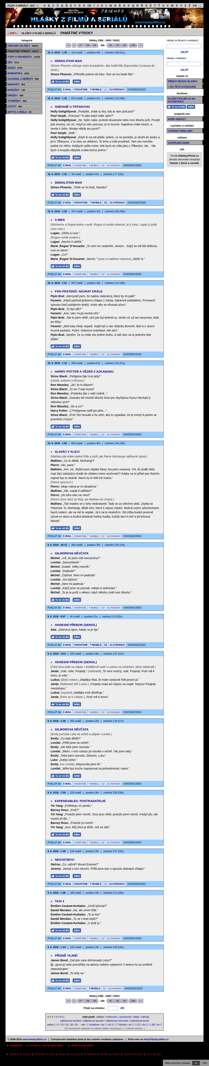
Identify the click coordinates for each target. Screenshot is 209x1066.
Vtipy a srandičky (24, 56)
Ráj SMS (104, 1054)
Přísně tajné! (64, 955)
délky (136, 1016)
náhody (145, 1016)
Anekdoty (14, 1054)
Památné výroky (77, 33)
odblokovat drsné (139, 1020)
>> (140, 45)
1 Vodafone (93, 1024)
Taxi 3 (57, 901)
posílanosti (125, 1016)
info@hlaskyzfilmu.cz (156, 1039)
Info (204, 1063)
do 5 (110, 1024)
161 (110, 45)
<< (68, 45)
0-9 (194, 5)
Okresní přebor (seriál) (74, 625)
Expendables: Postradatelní (78, 801)
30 (71, 1024)
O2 (105, 89)
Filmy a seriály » (23, 5)
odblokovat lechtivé (70, 1020)
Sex (13, 62)
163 (124, 45)
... (200, 5)
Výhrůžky (17, 101)
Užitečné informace (133, 1054)
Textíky (116, 1054)
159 (94, 45)
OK (196, 1063)
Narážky (16, 90)
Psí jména (75, 1054)
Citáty (15, 106)
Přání (51, 1054)
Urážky (15, 95)
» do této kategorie (182, 86)
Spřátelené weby (82, 1045)
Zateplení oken (178, 143)
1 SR (152, 1024)
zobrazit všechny (134, 1028)
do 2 (103, 1024)
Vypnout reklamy (180, 131)
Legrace (27, 1054)
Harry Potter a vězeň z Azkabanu (82, 371)
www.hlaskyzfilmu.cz (34, 1039)
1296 (133, 45)
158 (88, 45)
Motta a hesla (19, 112)
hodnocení (112, 1016)
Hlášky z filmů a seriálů (39, 33)
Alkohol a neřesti (23, 79)
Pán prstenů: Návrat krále (76, 291)
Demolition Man (66, 61)
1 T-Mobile (121, 1024)
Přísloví (62, 1054)
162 (117, 45)
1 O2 (138, 1024)
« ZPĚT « (13, 33)
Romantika (18, 73)
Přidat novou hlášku (182, 81)
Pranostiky (40, 1054)
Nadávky (16, 84)
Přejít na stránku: (94, 1008)
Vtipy (158, 1054)
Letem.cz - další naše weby (46, 1045)
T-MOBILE (96, 89)
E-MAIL (67, 89)
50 (76, 1024)
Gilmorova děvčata (70, 553)
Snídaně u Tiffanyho (70, 106)
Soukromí (15, 1045)
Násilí (15, 67)
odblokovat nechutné (117, 1020)
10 (62, 1024)
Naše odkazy (177, 119)
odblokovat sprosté (93, 1020)
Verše (149, 1054)
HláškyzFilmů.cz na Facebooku (181, 100)
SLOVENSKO (117, 89)
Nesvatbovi (62, 859)
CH (89, 5)
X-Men (58, 219)
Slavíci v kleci (65, 451)
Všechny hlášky (23, 45)
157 (81, 45)
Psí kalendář (89, 1054)
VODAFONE (81, 89)
